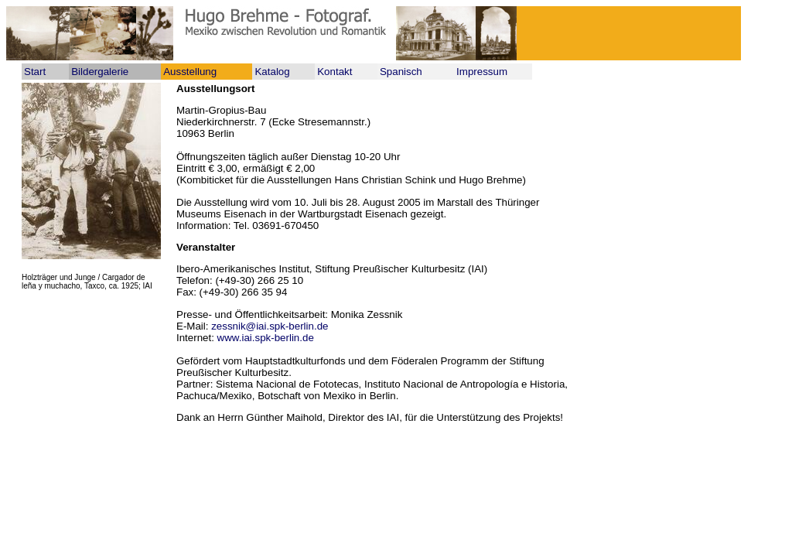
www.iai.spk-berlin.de (265, 337)
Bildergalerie (99, 71)
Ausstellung (190, 71)
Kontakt (334, 71)
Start (35, 71)
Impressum (481, 71)
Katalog (271, 71)
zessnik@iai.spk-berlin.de (269, 326)
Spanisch (401, 71)
